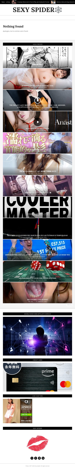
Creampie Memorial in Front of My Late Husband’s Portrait (41, 2)
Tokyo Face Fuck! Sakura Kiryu (10, 2)
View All (69, 305)
